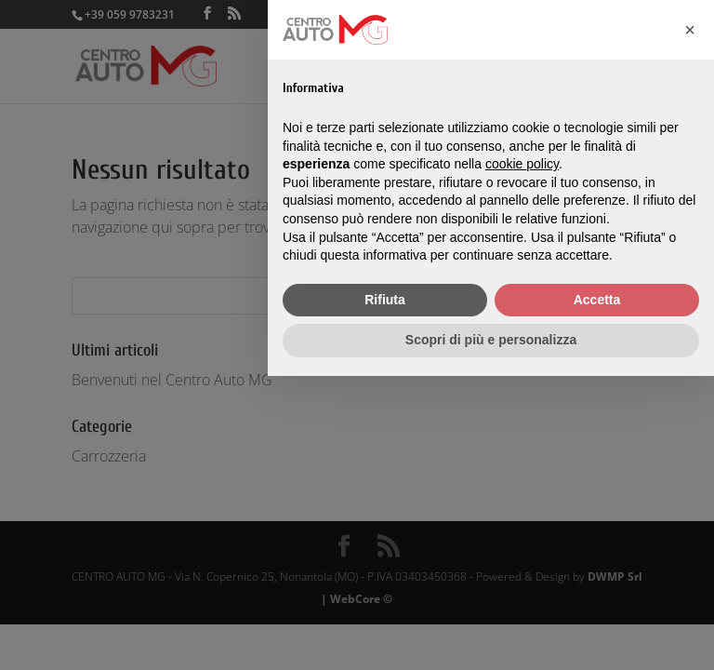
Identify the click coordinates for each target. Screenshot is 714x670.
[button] (690, 30)
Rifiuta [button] (384, 299)
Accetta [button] (597, 299)
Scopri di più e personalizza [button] (490, 339)
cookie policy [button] (522, 163)
